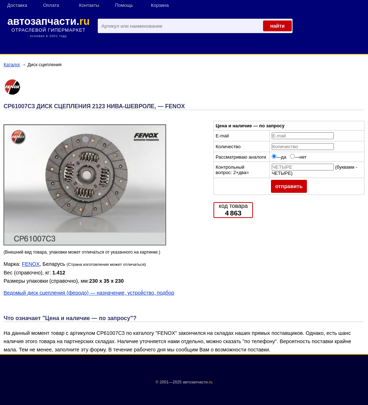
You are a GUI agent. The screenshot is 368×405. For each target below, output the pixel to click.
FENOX (31, 264)
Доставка (17, 5)
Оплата (51, 5)
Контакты (89, 5)
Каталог (12, 64)
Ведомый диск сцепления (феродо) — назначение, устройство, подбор (89, 293)
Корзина (160, 5)
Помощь (124, 5)
